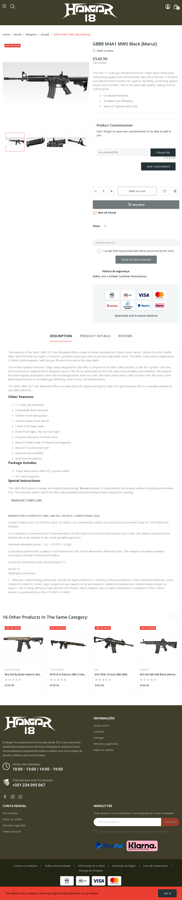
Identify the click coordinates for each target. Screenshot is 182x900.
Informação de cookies (91, 866)
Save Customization (158, 166)
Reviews (125, 336)
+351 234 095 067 (29, 785)
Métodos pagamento (106, 743)
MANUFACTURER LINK (26, 500)
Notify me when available (136, 259)
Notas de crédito (12, 819)
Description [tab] (61, 336)
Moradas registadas (14, 825)
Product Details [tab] (95, 336)
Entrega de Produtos (91, 870)
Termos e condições (26, 866)
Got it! (167, 893)
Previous (6, 143)
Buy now (136, 204)
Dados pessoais (12, 831)
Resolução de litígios (124, 866)
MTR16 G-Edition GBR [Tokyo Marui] (68, 674)
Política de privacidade (58, 866)
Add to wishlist (164, 191)
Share (105, 226)
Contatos (99, 731)
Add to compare (175, 191)
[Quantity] (103, 191)
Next (86, 143)
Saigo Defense (12, 670)
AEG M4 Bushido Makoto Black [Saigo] (23, 674)
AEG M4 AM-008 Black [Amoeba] (158, 674)
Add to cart (137, 191)
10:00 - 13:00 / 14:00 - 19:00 (38, 769)
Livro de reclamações (155, 866)
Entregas (99, 737)
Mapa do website (104, 750)
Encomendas (10, 813)
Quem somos (102, 725)
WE (96, 670)
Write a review (104, 51)
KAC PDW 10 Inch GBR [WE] (111, 674)
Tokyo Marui (57, 670)
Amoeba (144, 670)
